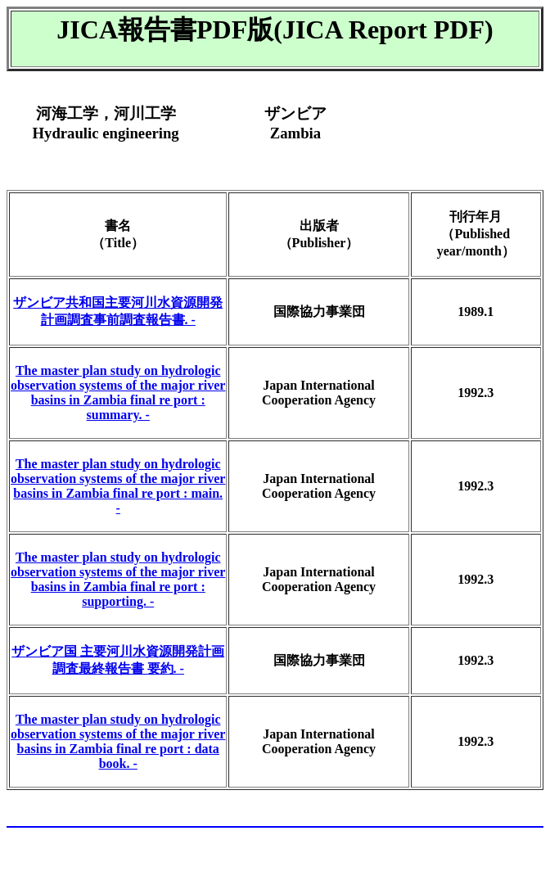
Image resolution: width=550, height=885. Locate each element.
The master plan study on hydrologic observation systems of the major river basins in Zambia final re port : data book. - (118, 741)
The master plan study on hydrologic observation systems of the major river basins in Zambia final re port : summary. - (118, 392)
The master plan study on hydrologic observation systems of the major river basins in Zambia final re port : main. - (118, 486)
